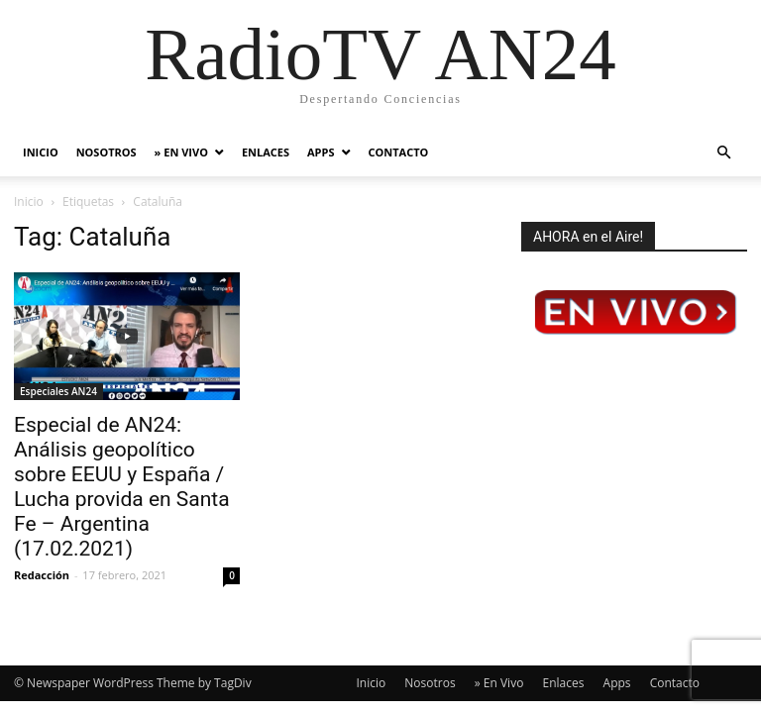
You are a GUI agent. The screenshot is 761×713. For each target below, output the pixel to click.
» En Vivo (181, 152)
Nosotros (106, 152)
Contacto (399, 152)
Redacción (41, 574)
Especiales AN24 (58, 391)
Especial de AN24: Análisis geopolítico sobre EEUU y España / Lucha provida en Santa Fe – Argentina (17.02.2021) (122, 486)
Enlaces (265, 152)
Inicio (40, 152)
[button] (723, 153)
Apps (320, 152)
